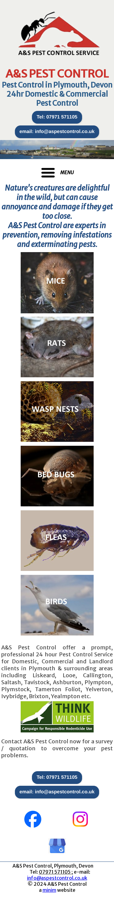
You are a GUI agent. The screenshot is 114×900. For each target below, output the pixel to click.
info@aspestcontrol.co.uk (57, 878)
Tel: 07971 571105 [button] (56, 117)
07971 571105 (55, 872)
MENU (67, 172)
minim (49, 890)
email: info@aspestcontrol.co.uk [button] (57, 131)
